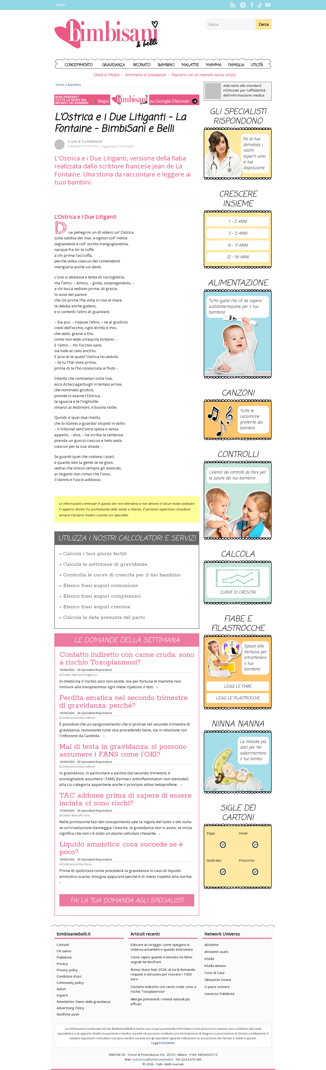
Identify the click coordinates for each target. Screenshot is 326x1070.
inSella (209, 958)
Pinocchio (247, 861)
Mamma (213, 65)
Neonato (142, 65)
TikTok (260, 5)
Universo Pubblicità (219, 993)
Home (60, 84)
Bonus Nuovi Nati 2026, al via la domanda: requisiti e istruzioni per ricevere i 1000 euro (163, 974)
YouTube (268, 5)
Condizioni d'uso (69, 976)
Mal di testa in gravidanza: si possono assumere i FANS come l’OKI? (123, 750)
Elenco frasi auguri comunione (100, 585)
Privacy (62, 963)
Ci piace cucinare (217, 986)
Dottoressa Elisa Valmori (78, 718)
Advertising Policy (70, 1008)
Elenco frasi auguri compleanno (102, 596)
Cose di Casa (214, 972)
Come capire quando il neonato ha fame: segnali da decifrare (162, 959)
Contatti (63, 944)
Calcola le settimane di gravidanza (105, 564)
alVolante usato (216, 951)
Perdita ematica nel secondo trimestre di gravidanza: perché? (123, 701)
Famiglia (236, 65)
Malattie (190, 65)
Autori (61, 989)
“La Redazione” (92, 141)
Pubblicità (64, 957)
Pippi (210, 834)
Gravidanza (113, 65)
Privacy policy (67, 970)
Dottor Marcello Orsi (76, 815)
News (60, 5)
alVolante (211, 944)
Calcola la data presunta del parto (104, 617)
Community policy (70, 982)
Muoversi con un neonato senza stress (203, 75)
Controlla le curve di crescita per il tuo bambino (122, 575)
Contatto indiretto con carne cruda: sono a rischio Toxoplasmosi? (126, 658)
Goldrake (213, 861)
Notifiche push (68, 1014)
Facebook (252, 5)
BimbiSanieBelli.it (106, 34)
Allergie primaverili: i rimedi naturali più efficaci (160, 1001)
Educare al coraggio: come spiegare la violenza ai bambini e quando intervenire (162, 947)
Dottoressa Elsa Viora (76, 864)
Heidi (243, 834)
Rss (233, 5)
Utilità (257, 65)
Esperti (62, 995)
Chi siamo (64, 951)
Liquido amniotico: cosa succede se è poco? (121, 848)
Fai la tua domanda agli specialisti (126, 900)
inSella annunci (215, 965)
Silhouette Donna (217, 979)
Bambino (166, 65)
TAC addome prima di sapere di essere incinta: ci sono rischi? (125, 799)
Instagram (243, 5)
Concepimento (79, 65)
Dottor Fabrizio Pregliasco (79, 675)
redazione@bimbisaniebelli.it (152, 1059)
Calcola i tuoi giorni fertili (95, 554)
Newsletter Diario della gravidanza (83, 1001)
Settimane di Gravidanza (145, 75)
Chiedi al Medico (106, 75)
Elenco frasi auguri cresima (96, 607)
